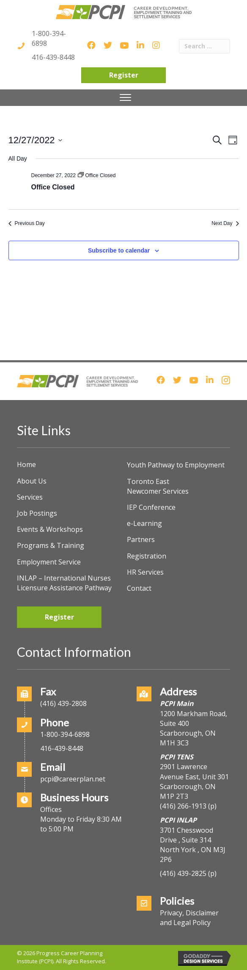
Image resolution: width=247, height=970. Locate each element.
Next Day (225, 223)
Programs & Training (50, 545)
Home (26, 464)
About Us (32, 481)
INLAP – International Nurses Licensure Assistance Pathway (64, 582)
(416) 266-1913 (183, 806)
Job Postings (37, 513)
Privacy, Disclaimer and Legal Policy (189, 917)
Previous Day (26, 223)
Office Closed (53, 187)
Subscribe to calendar (119, 250)
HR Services (145, 572)
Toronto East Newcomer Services (158, 486)
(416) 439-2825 (183, 873)
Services (30, 497)
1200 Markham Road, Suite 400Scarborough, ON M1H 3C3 (193, 728)
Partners (141, 539)
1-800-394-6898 (65, 734)
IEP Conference (151, 507)
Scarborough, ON (188, 791)
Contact (139, 588)
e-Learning (144, 523)
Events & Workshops (50, 529)
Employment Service (49, 562)
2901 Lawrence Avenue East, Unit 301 (194, 771)
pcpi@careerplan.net (72, 779)
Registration (146, 556)
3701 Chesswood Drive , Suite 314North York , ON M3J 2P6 (192, 844)
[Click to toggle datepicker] (35, 140)
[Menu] (125, 97)
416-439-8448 (53, 57)
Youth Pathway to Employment (176, 465)
